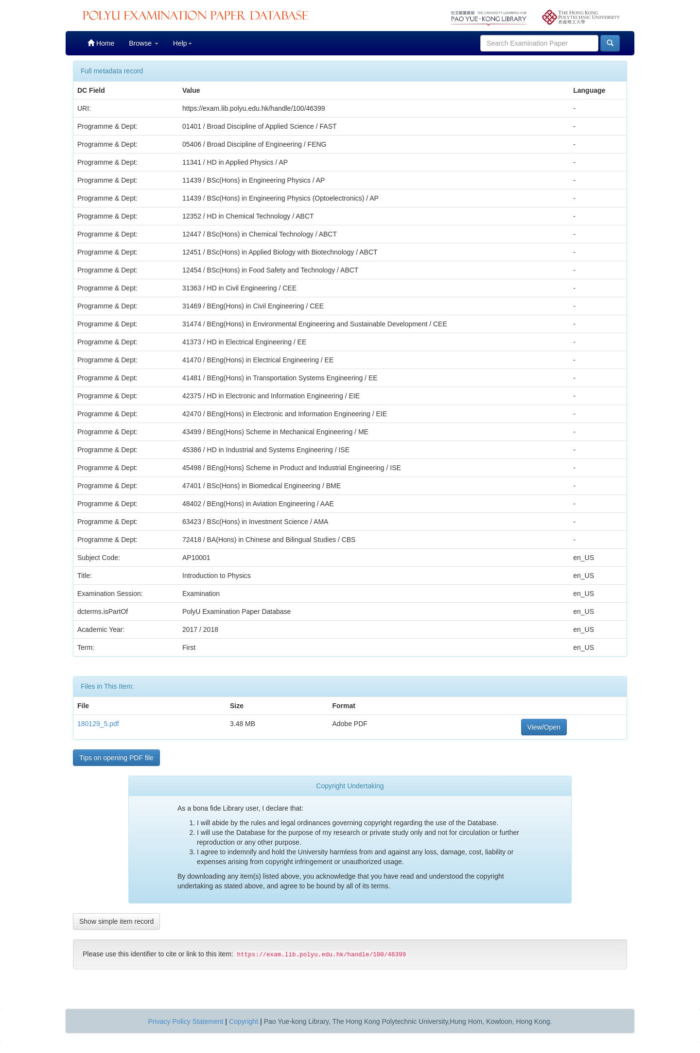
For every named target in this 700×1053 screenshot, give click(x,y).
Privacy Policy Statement (186, 1021)
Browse (143, 43)
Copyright (243, 1021)
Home (101, 43)
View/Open (543, 727)
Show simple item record (116, 921)
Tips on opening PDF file (116, 758)
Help (182, 43)
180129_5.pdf (98, 724)
